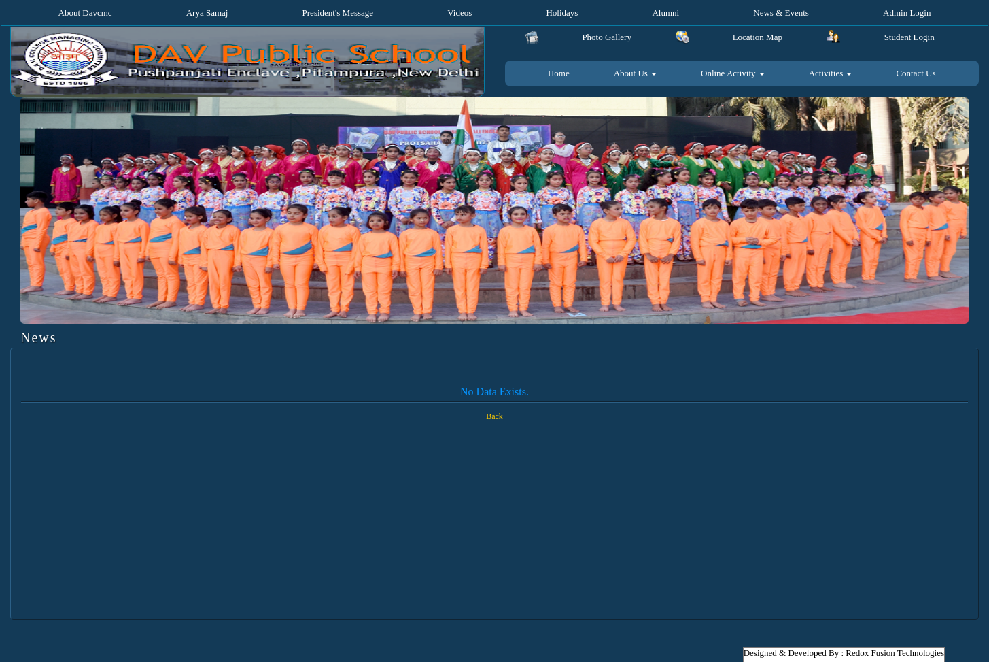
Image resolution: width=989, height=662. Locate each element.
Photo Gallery (606, 37)
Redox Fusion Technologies (895, 653)
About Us (635, 73)
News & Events (781, 12)
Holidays (562, 12)
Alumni (665, 12)
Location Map (757, 37)
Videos (459, 12)
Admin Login (907, 12)
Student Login (909, 37)
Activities (830, 73)
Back (494, 416)
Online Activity (733, 73)
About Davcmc (85, 12)
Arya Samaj (207, 12)
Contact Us (915, 73)
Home (559, 73)
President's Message (338, 12)
